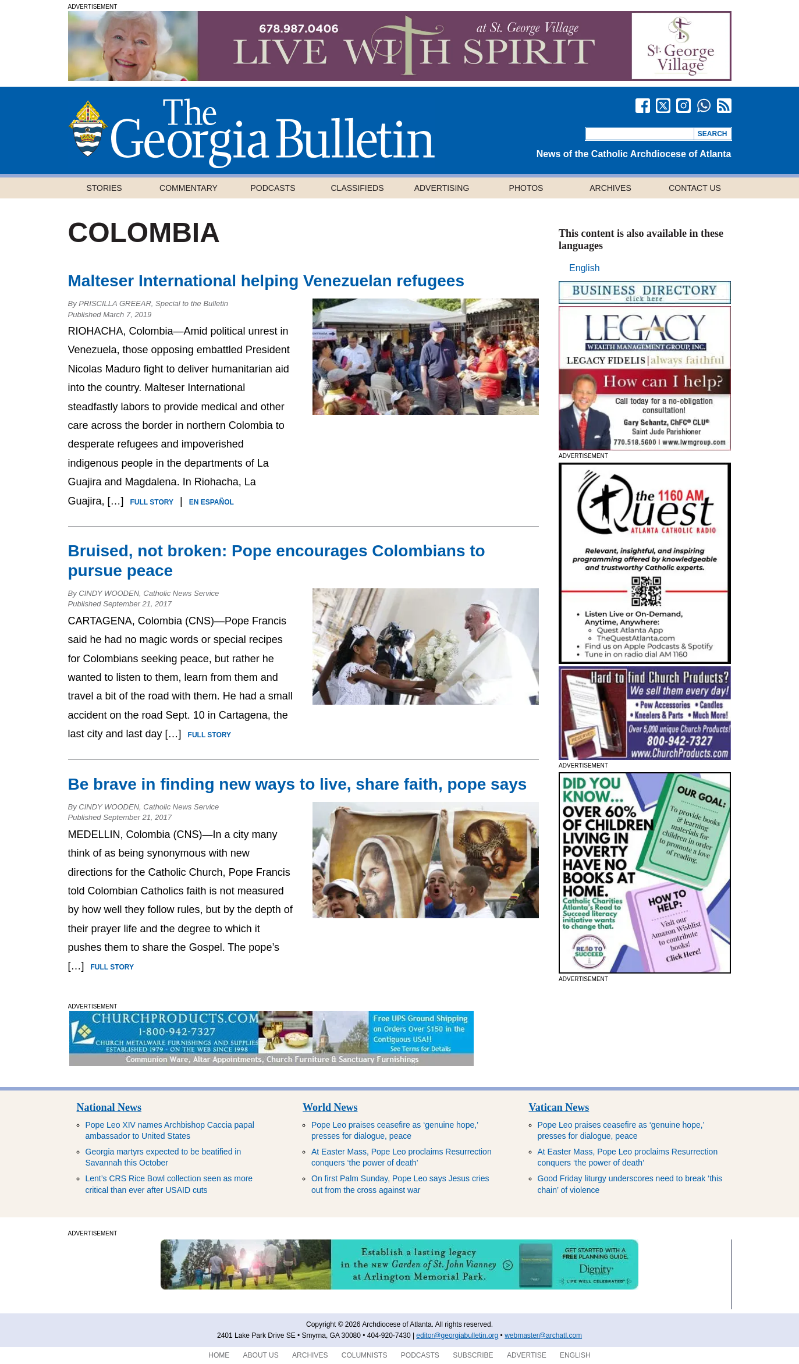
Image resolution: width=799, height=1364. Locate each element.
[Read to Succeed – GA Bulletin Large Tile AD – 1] (645, 970)
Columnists (365, 1355)
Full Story (151, 502)
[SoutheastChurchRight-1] (645, 757)
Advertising (442, 188)
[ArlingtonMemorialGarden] (399, 1287)
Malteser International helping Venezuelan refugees (266, 281)
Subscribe (473, 1355)
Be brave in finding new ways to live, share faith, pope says (297, 784)
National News (109, 1107)
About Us (261, 1355)
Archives (610, 188)
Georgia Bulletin (251, 133)
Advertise (526, 1355)
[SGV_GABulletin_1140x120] (399, 78)
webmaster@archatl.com (543, 1335)
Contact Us (695, 188)
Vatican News (559, 1107)
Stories (104, 188)
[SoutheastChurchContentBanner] (271, 1063)
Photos (526, 188)
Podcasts (272, 188)
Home (218, 1355)
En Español (211, 502)
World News (330, 1107)
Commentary (188, 188)
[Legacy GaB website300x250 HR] (645, 447)
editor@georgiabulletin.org (457, 1335)
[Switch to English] (584, 268)
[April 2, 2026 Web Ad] (645, 661)
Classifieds (357, 188)
